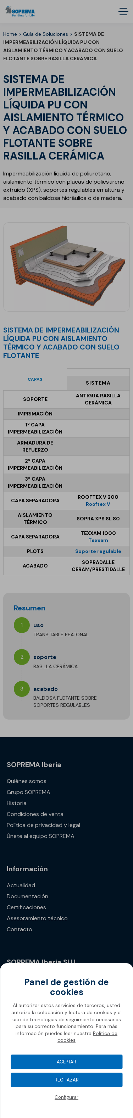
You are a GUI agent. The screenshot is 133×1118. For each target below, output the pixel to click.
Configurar (66, 1097)
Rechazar (67, 1080)
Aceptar (66, 1062)
